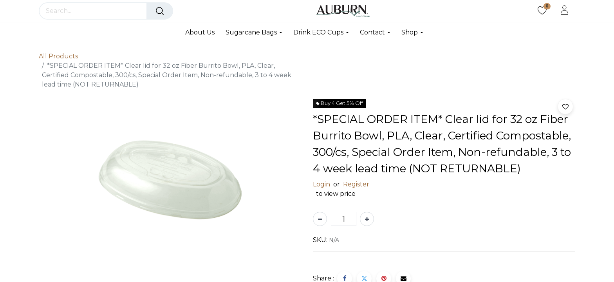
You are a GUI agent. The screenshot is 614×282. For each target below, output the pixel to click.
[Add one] (367, 219)
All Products (58, 56)
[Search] (159, 11)
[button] (565, 106)
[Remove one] (320, 219)
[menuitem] (202, 32)
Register (356, 184)
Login (321, 184)
